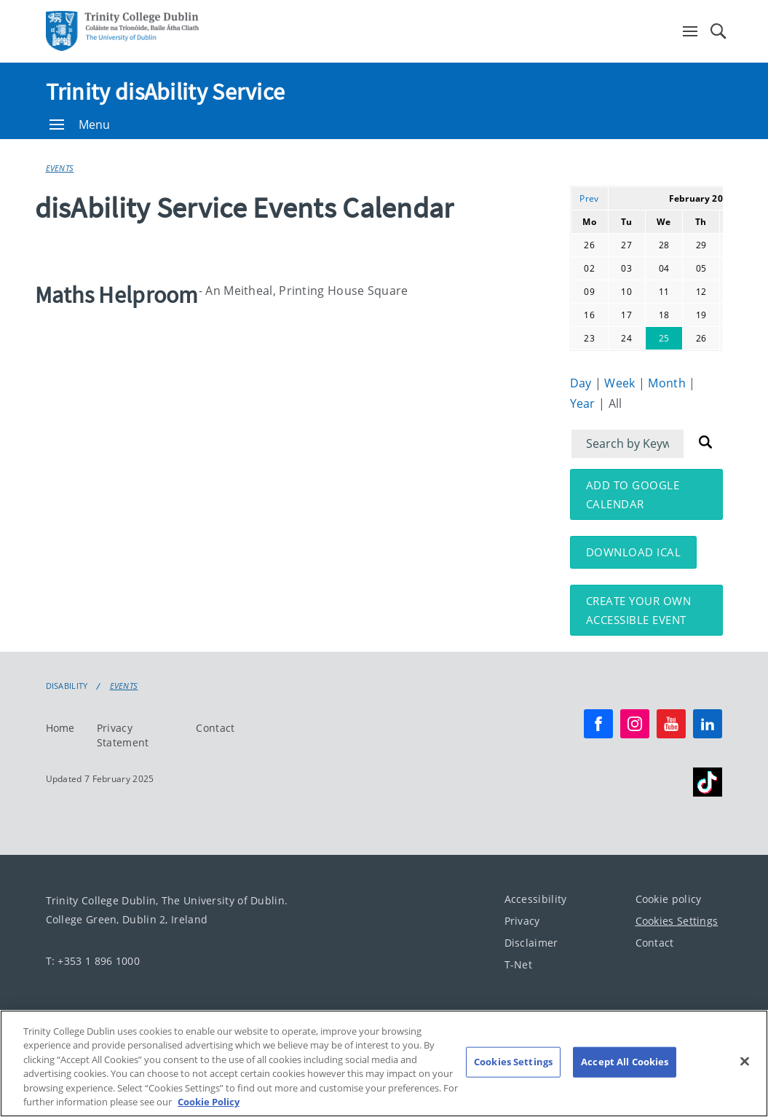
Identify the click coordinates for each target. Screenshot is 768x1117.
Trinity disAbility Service (165, 91)
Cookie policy (669, 899)
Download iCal (633, 552)
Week (621, 383)
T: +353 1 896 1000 (93, 961)
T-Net (518, 964)
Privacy (522, 921)
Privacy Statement (123, 735)
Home (60, 728)
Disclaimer (531, 943)
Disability (67, 686)
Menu (80, 125)
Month (668, 383)
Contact (215, 728)
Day (582, 383)
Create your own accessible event (639, 610)
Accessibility (535, 899)
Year (584, 403)
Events (60, 167)
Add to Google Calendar (633, 494)
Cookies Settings (677, 921)
